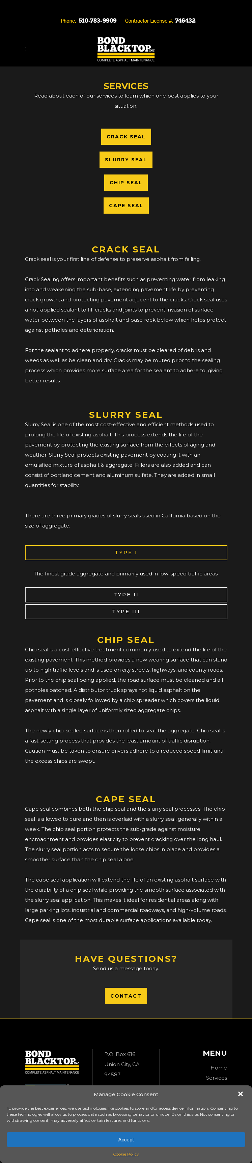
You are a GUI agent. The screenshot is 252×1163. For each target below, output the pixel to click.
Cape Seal (126, 205)
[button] (241, 1094)
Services (216, 1078)
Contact (126, 996)
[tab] (126, 552)
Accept (126, 1139)
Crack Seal (126, 137)
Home (219, 1067)
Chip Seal (126, 183)
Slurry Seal (126, 160)
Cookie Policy (126, 1154)
